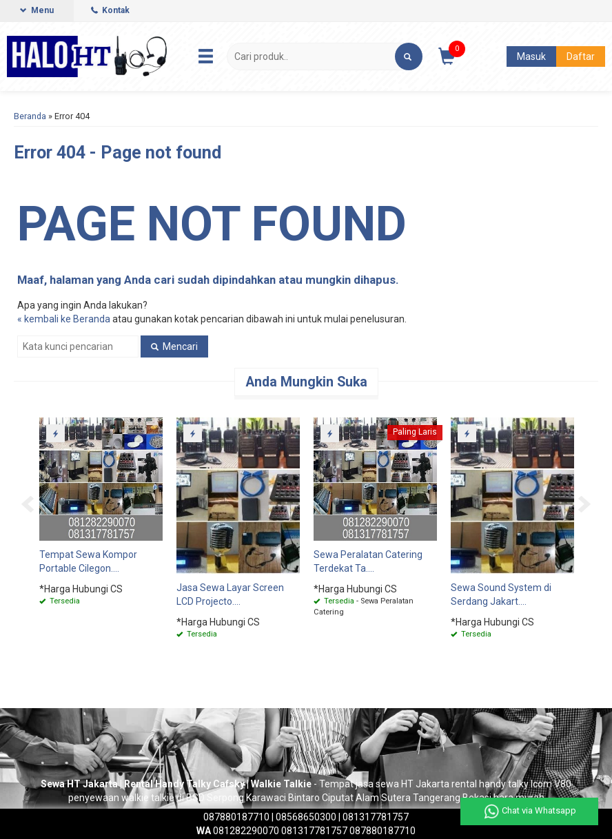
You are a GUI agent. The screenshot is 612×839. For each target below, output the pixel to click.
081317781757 (314, 830)
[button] (408, 56)
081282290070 (237, 830)
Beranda (30, 116)
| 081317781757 (372, 816)
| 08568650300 (304, 816)
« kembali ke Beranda (63, 318)
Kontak (110, 10)
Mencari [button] (174, 346)
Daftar (581, 56)
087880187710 (236, 816)
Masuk (531, 56)
